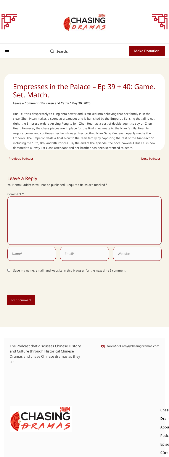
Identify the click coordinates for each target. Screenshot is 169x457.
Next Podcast (152, 158)
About (104, 410)
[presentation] (37, 285)
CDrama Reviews (85, 419)
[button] (7, 50)
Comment (15, 194)
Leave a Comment (26, 103)
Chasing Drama (84, 410)
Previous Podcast (19, 158)
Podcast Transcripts (117, 419)
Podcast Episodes (125, 410)
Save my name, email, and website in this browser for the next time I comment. (69, 270)
